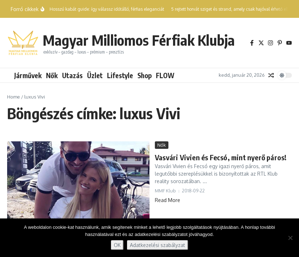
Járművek (28, 75)
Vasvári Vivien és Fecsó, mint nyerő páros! (221, 157)
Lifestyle (120, 75)
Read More (167, 200)
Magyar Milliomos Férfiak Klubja (139, 40)
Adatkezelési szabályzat (157, 245)
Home (13, 97)
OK (117, 245)
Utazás (72, 75)
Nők (52, 75)
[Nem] (290, 237)
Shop (144, 75)
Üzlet (95, 75)
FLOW (165, 75)
